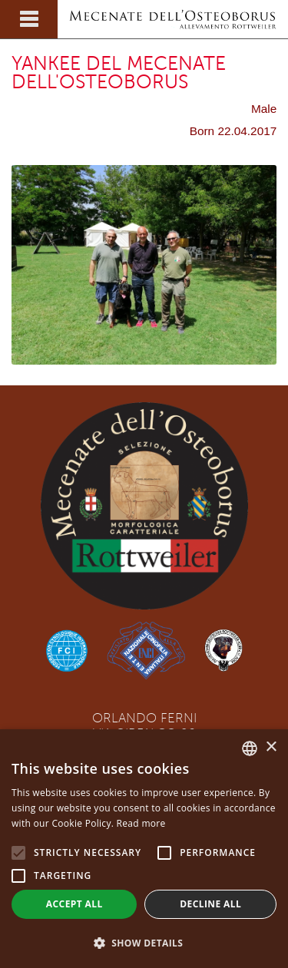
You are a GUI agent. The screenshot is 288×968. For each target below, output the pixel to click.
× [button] (270, 747)
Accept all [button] (74, 903)
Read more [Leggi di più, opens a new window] (141, 823)
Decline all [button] (210, 903)
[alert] (144, 848)
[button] (144, 942)
